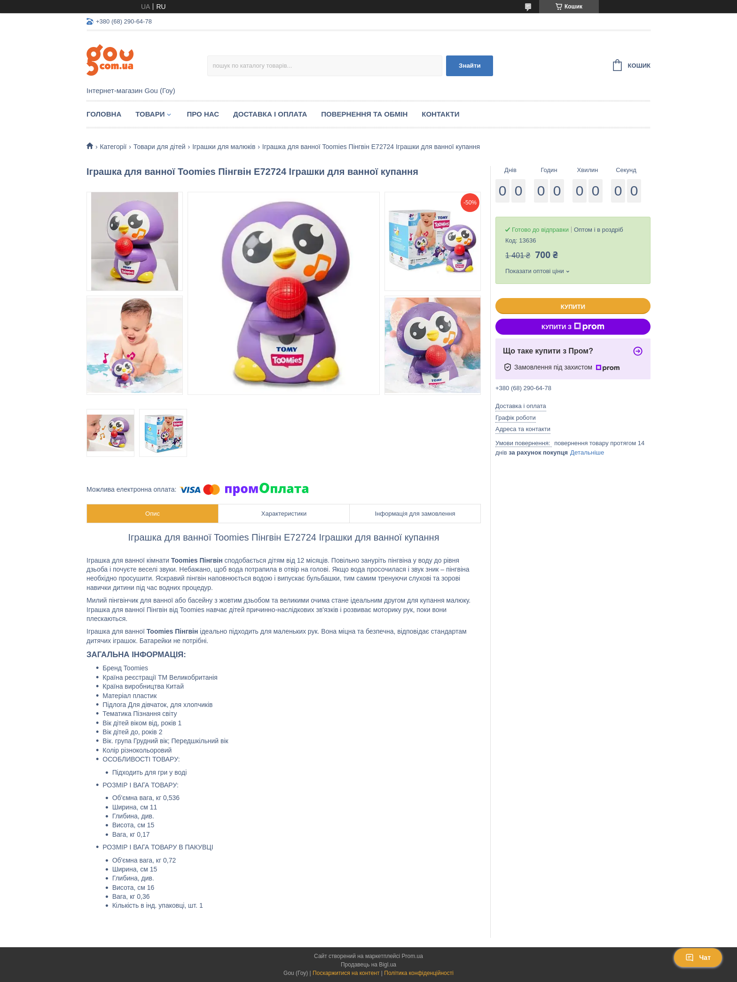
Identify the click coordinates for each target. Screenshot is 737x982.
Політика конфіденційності (419, 973)
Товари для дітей (159, 146)
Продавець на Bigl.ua (368, 964)
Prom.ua (412, 956)
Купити (573, 306)
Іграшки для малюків (223, 146)
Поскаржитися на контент (346, 973)
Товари (150, 114)
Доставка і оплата (270, 114)
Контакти (440, 114)
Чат (698, 957)
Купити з (572, 326)
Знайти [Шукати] (470, 65)
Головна (103, 114)
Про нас (203, 114)
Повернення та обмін (364, 114)
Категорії (113, 146)
